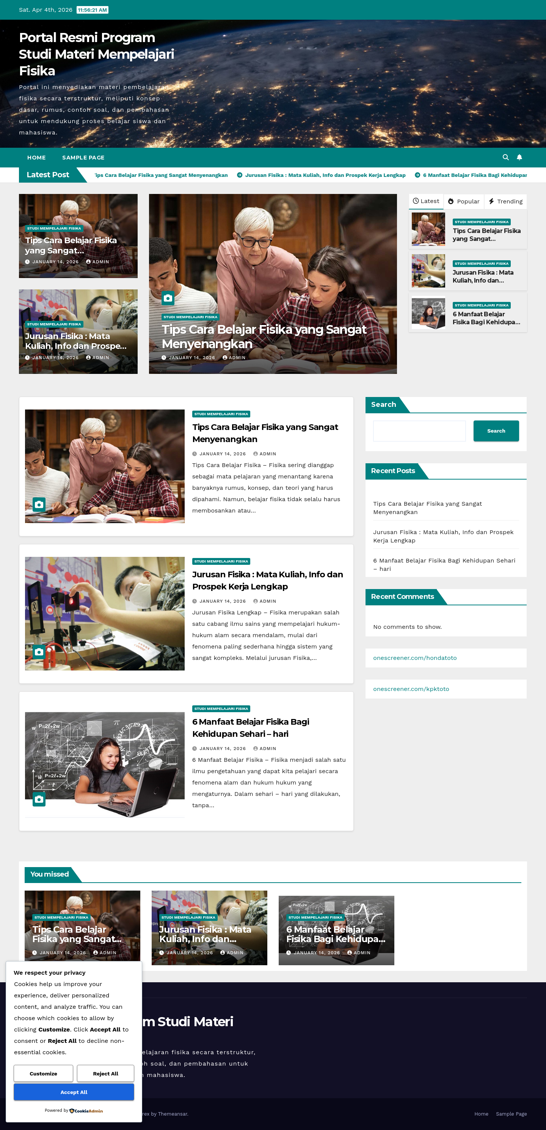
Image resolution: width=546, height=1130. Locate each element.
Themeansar (172, 1114)
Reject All (105, 1074)
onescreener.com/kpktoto (411, 688)
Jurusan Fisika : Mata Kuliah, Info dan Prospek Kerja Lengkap (75, 346)
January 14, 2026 (57, 261)
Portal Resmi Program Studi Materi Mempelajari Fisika (96, 54)
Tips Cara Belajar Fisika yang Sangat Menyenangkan (71, 250)
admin (98, 261)
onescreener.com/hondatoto (415, 657)
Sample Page (83, 157)
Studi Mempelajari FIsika (54, 228)
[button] (506, 157)
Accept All (74, 1092)
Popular (464, 201)
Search (383, 404)
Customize (43, 1074)
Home (36, 157)
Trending (506, 201)
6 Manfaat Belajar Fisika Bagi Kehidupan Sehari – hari (486, 322)
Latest (426, 201)
